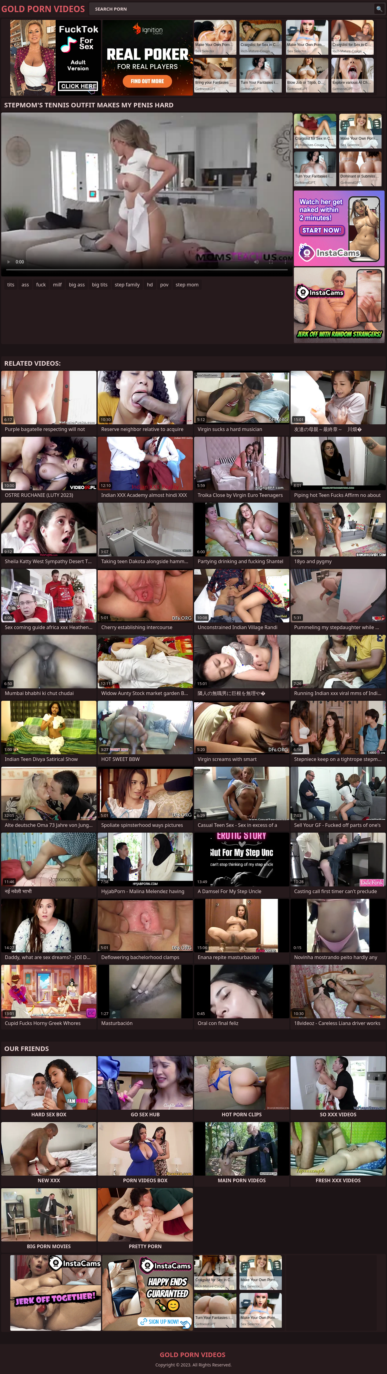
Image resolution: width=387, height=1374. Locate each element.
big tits (99, 284)
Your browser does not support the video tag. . (147, 194)
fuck (41, 284)
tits (10, 284)
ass (25, 284)
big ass (77, 284)
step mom (187, 284)
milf (57, 284)
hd (150, 284)
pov (164, 284)
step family (127, 284)
